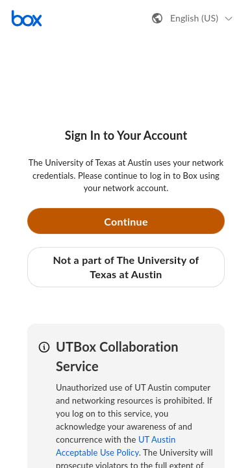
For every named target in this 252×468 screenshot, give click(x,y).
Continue (126, 221)
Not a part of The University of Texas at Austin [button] (126, 267)
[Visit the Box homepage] (26, 18)
